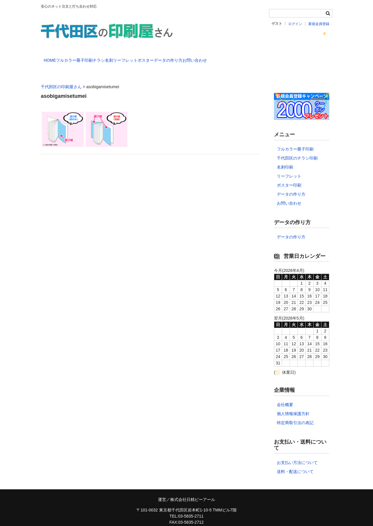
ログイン (295, 24)
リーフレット (176, 57)
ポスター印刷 (289, 176)
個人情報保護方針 (293, 405)
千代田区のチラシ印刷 (297, 149)
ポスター (208, 57)
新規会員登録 (318, 24)
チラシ (126, 57)
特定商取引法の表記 (295, 414)
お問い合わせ (281, 57)
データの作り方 (243, 57)
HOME (53, 57)
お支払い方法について (297, 454)
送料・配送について (295, 463)
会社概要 (285, 396)
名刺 (148, 57)
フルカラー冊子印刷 (89, 57)
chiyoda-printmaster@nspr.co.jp (186, 520)
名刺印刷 (285, 158)
